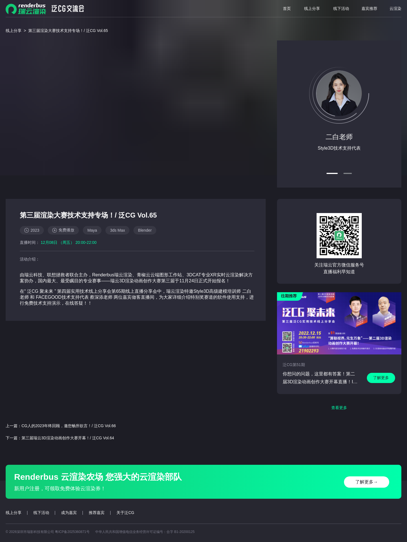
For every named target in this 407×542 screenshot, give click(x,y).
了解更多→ (366, 481)
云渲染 (395, 8)
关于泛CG (125, 512)
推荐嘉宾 (97, 512)
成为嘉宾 (69, 512)
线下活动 (341, 8)
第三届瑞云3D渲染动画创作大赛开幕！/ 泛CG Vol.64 (67, 438)
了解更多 (381, 377)
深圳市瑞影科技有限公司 (36, 532)
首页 (287, 8)
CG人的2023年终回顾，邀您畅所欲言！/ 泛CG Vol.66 (68, 425)
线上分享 (312, 8)
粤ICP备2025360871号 (72, 532)
